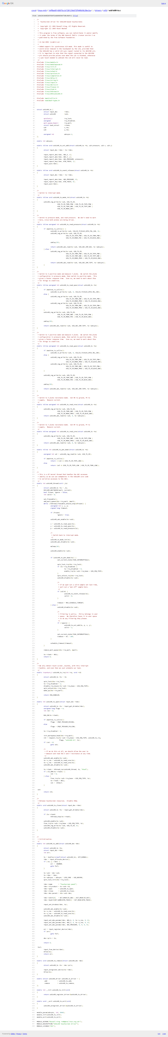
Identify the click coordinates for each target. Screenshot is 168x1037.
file (75, 16)
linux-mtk (42, 10)
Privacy (18, 1034)
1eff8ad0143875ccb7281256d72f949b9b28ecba (70, 10)
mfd (105, 10)
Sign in (163, 3)
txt (159, 1034)
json (164, 1034)
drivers (98, 10)
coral (34, 10)
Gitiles (13, 1034)
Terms (24, 1034)
